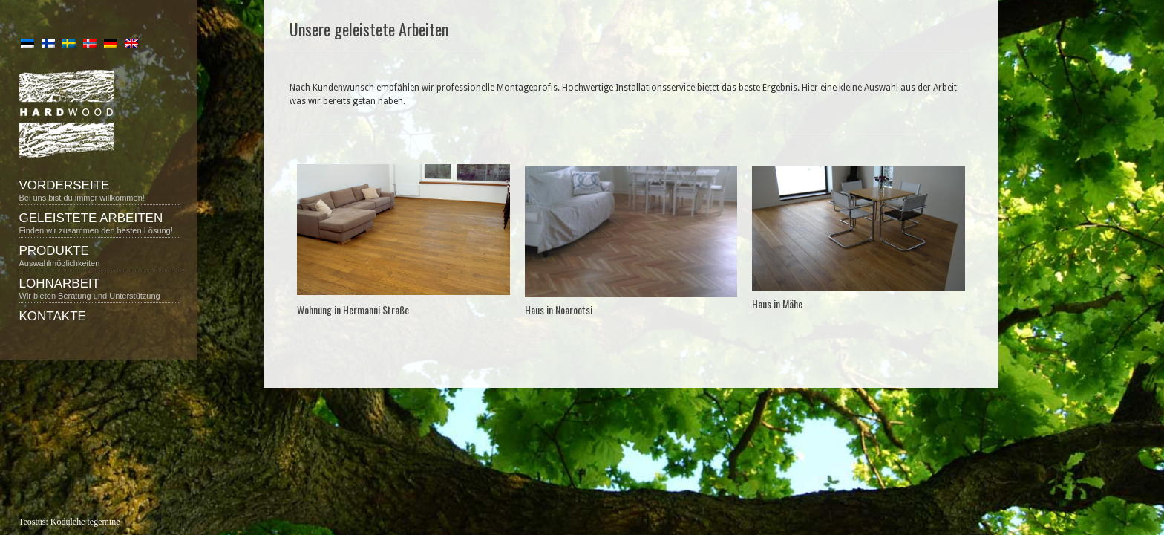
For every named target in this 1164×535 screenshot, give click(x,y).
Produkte (99, 256)
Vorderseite (99, 190)
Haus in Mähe (777, 303)
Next (725, 233)
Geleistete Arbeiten (99, 223)
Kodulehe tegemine (85, 521)
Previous (537, 233)
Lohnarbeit (99, 288)
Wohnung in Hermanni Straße (353, 309)
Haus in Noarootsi (558, 309)
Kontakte (52, 316)
